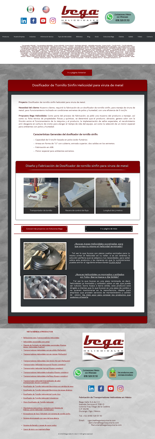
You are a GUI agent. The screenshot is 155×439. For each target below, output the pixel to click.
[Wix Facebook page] (33, 21)
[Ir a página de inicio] (109, 229)
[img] (41, 196)
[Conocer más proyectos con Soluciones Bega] (44, 229)
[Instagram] (53, 21)
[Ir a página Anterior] (76, 73)
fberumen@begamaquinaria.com (106, 425)
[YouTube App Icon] (43, 21)
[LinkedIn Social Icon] (24, 21)
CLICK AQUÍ (115, 262)
